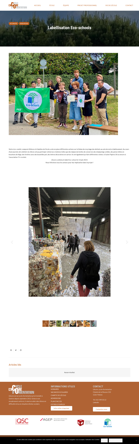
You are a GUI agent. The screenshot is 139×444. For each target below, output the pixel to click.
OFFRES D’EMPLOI (58, 404)
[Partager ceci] (11, 350)
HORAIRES (55, 389)
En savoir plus (115, 440)
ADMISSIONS (56, 398)
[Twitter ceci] (16, 350)
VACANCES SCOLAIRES (59, 392)
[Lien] (18, 5)
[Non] (136, 440)
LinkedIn (96, 402)
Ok (104, 440)
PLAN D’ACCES (56, 401)
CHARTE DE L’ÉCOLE (58, 395)
